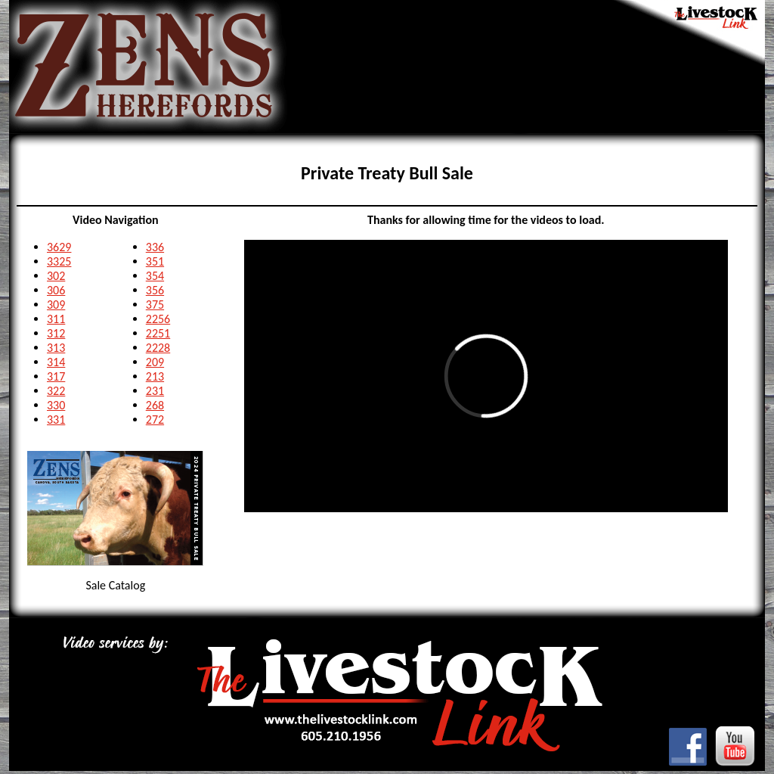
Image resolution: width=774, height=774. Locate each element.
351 (155, 261)
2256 (158, 319)
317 (56, 376)
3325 (59, 261)
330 (56, 405)
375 (155, 304)
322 (56, 391)
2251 (158, 333)
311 (56, 319)
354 (155, 276)
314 (56, 362)
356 (155, 290)
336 (155, 247)
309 (56, 304)
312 (56, 333)
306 (56, 290)
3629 (59, 247)
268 (155, 405)
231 (155, 391)
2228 (158, 347)
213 (155, 376)
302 (56, 276)
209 (155, 362)
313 (56, 347)
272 (155, 419)
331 (56, 419)
